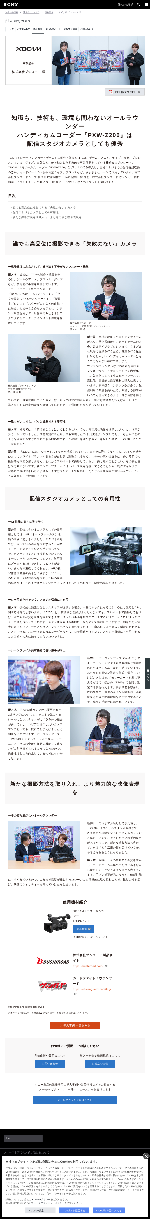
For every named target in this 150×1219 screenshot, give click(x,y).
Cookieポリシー (42, 1199)
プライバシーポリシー (52, 1203)
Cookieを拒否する (75, 1210)
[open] (138, 4)
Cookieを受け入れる (109, 1210)
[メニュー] (146, 4)
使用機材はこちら (146, 673)
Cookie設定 (37, 1210)
